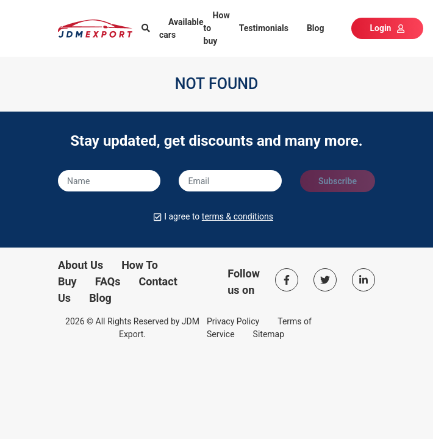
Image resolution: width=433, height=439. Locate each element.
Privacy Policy (233, 321)
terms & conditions (237, 216)
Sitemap (268, 334)
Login (387, 28)
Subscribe (337, 181)
